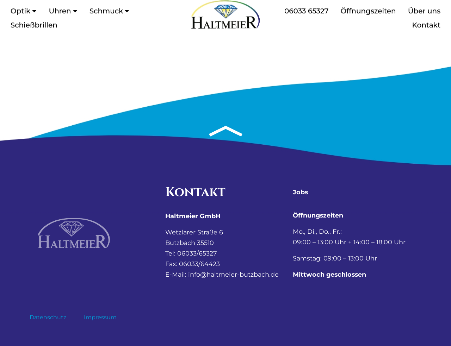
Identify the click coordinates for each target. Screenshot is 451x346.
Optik (24, 9)
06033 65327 (306, 9)
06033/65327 (197, 253)
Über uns (424, 9)
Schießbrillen (34, 23)
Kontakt (426, 23)
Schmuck (109, 9)
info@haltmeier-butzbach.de (233, 274)
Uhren (63, 9)
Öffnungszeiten (368, 9)
